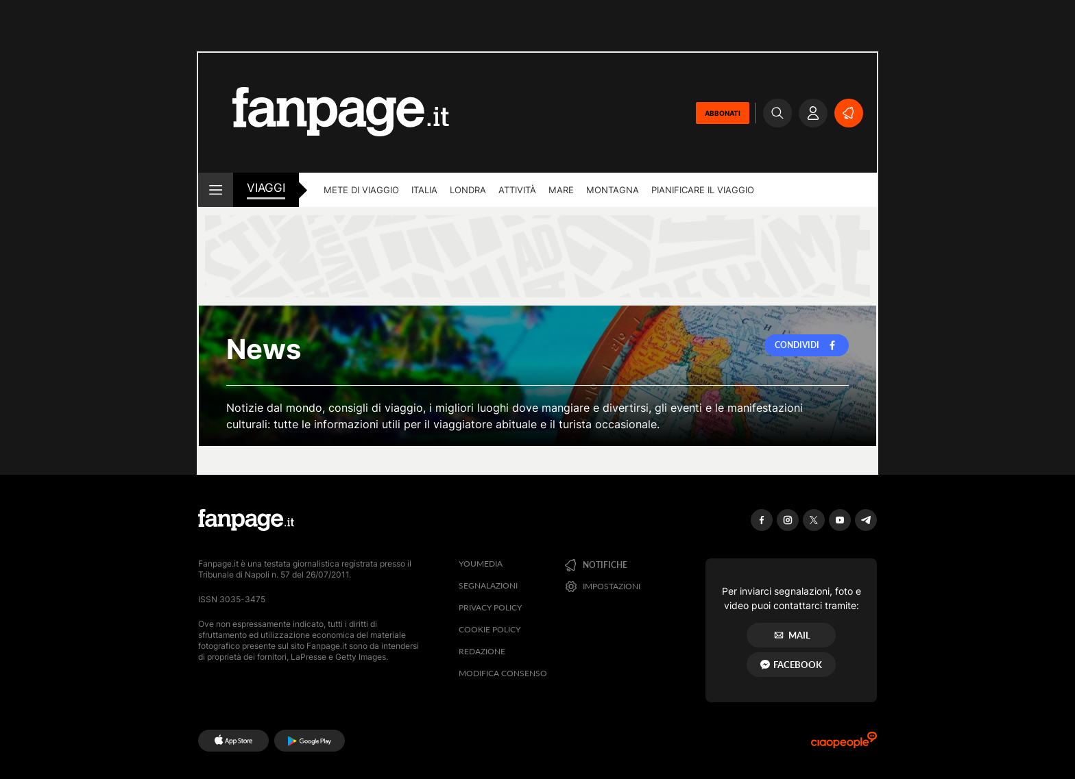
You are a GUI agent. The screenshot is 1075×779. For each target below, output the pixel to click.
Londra (468, 189)
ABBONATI (722, 113)
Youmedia (481, 563)
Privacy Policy (490, 607)
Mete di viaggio (361, 189)
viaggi (266, 188)
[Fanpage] (246, 520)
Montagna (612, 189)
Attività (517, 189)
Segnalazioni (488, 585)
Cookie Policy (489, 629)
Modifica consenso (503, 673)
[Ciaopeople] (844, 744)
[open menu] (215, 190)
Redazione (482, 651)
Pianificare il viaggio (702, 189)
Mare (561, 189)
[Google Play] (309, 741)
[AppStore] (233, 741)
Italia (424, 189)
